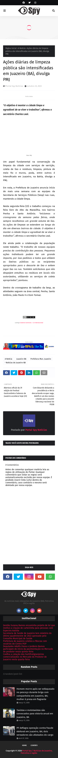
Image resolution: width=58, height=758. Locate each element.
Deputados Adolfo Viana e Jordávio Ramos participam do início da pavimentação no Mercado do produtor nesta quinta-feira (28, 649)
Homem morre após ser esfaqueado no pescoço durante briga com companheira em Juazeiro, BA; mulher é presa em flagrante (35, 694)
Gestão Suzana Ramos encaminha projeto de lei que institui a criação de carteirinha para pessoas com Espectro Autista (29, 628)
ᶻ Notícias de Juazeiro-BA (15, 363)
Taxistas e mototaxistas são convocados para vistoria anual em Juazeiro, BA (35, 713)
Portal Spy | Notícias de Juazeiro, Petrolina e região (36, 752)
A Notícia (22, 48)
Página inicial (11, 48)
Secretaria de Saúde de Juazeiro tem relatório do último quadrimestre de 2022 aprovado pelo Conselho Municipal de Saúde (27, 636)
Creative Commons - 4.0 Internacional (31, 322)
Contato (34, 745)
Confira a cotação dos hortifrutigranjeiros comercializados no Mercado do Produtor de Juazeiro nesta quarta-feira (25, 657)
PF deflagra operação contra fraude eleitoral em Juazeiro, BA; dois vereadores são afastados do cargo (35, 731)
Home (24, 745)
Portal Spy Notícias (14, 86)
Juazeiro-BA (21, 359)
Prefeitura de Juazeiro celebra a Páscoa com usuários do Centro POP (25, 642)
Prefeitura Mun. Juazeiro (40, 359)
